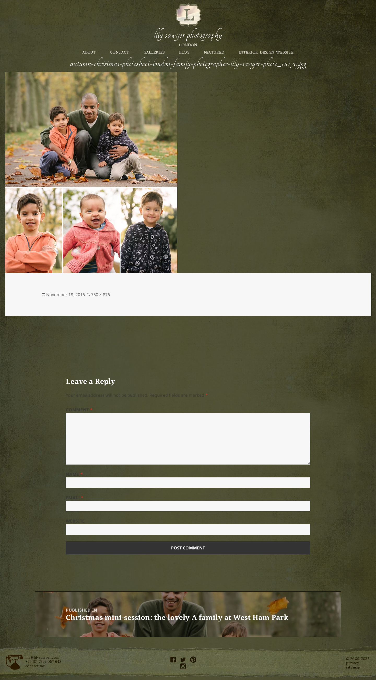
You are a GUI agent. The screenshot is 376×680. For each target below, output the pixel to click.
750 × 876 (100, 294)
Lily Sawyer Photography (188, 35)
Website (75, 521)
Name (74, 474)
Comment (79, 410)
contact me (35, 666)
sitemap (353, 667)
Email (74, 498)
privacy (352, 662)
